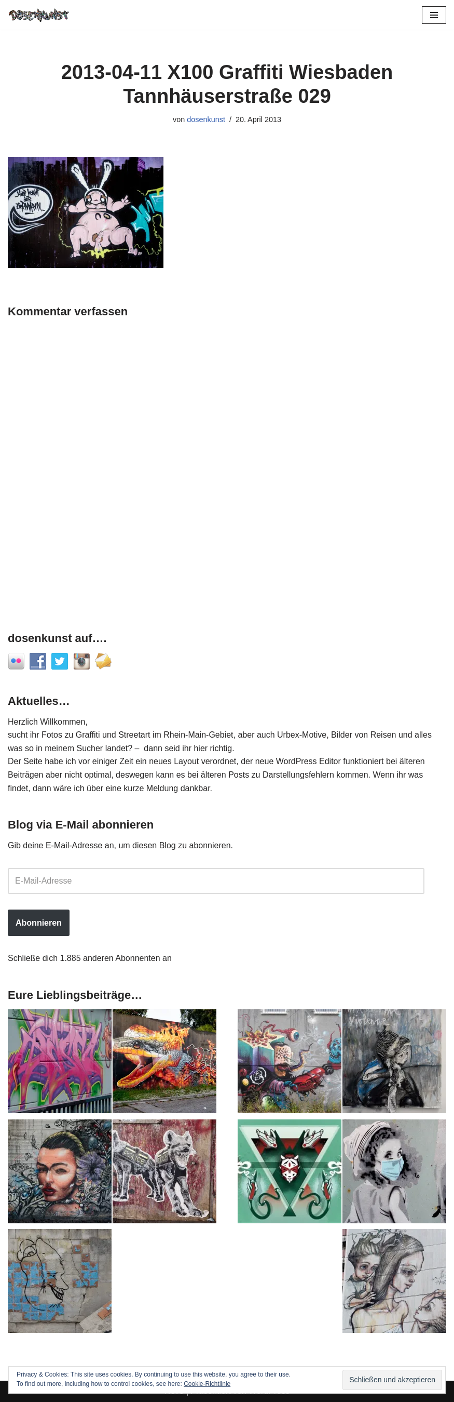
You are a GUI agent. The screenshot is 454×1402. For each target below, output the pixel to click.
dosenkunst (206, 119)
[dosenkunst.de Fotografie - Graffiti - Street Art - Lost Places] (39, 14)
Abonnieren (39, 922)
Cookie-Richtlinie (207, 1383)
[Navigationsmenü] (434, 15)
